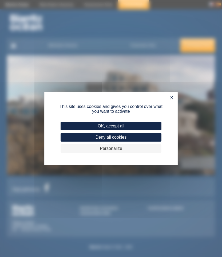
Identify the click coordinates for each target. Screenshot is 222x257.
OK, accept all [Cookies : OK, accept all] (111, 126)
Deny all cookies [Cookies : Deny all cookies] (111, 137)
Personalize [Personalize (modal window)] (111, 148)
